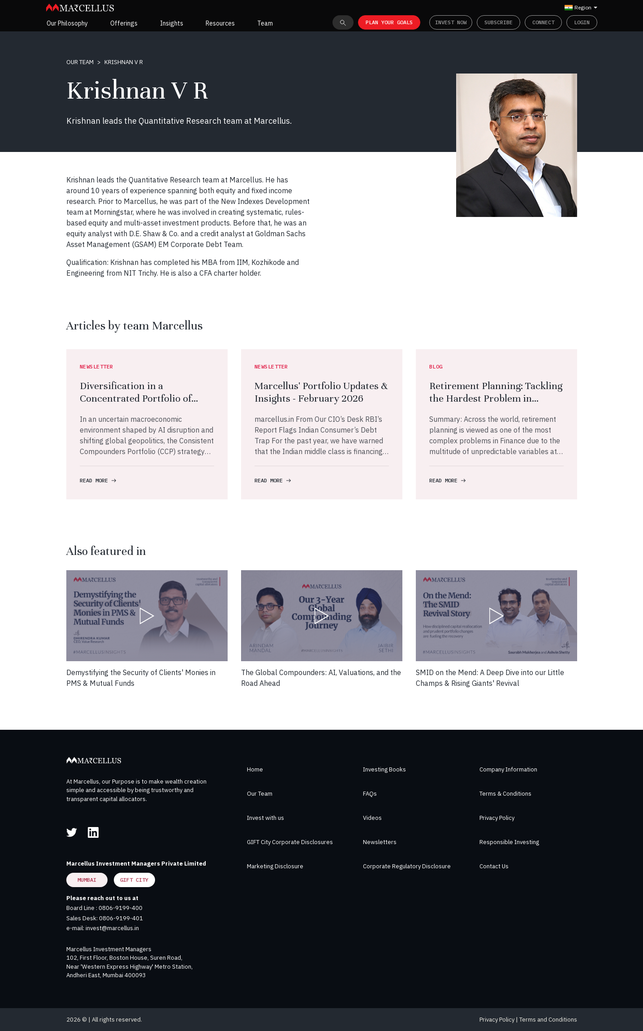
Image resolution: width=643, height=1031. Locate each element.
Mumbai (87, 879)
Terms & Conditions (505, 793)
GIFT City (134, 879)
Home (255, 769)
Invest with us (265, 818)
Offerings (124, 23)
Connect (543, 22)
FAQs (370, 793)
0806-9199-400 (120, 908)
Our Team (80, 62)
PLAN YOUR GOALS (389, 22)
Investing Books (384, 769)
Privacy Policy (496, 818)
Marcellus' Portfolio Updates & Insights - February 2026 (321, 392)
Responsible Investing (509, 842)
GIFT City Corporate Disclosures (290, 842)
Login (582, 22)
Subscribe (498, 22)
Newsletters (380, 842)
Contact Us (494, 866)
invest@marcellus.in (112, 928)
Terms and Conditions (548, 1019)
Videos (372, 818)
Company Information (508, 769)
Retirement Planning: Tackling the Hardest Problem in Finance (495, 398)
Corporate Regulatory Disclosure (407, 866)
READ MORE (98, 480)
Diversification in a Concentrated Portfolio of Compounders (135, 398)
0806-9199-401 (121, 918)
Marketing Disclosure (275, 866)
